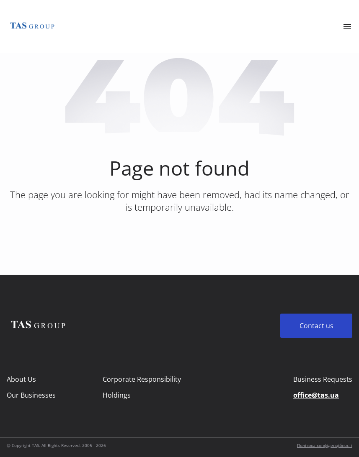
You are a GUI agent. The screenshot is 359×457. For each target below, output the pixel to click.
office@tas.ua (316, 395)
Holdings (117, 395)
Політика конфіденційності (324, 445)
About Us (21, 379)
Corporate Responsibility (142, 379)
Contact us (316, 325)
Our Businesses (31, 395)
